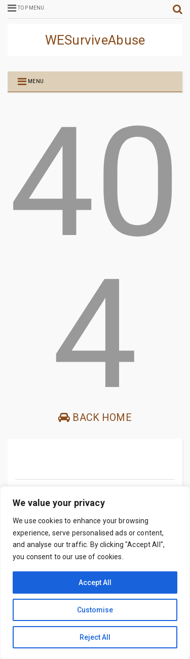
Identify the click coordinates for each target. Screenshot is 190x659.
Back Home (95, 417)
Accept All (95, 582)
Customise (95, 610)
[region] (95, 572)
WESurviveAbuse (95, 40)
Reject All (95, 637)
